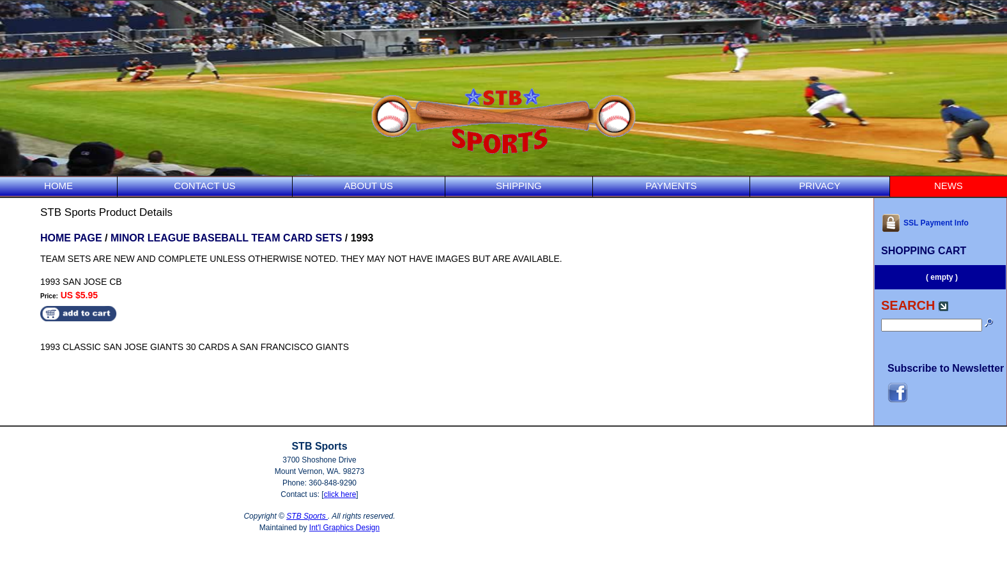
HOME (58, 185)
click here (340, 494)
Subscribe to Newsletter (946, 368)
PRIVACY (819, 185)
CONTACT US (204, 185)
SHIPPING (519, 185)
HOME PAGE (71, 238)
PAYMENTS (670, 185)
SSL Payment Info (925, 222)
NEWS (948, 185)
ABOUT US (368, 185)
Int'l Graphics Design (344, 527)
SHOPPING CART (923, 250)
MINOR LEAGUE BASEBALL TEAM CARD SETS (226, 238)
